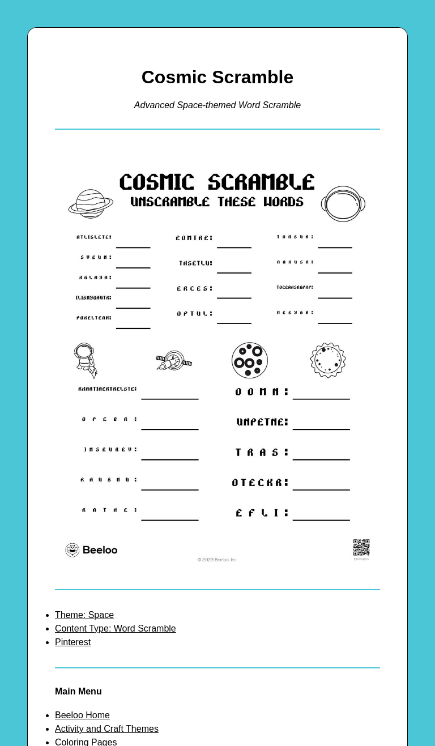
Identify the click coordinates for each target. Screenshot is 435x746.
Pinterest (73, 642)
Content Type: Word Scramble (115, 628)
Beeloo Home (82, 715)
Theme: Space (84, 615)
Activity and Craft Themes (107, 729)
